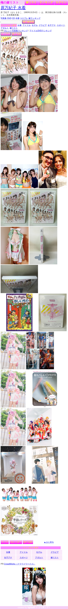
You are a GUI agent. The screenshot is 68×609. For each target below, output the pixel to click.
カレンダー (15, 542)
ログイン (61, 2)
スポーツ (61, 25)
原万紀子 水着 (13, 7)
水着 (17, 18)
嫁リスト (31, 2)
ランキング (46, 2)
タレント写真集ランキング (16, 31)
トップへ (5, 34)
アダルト (5, 28)
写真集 (4, 18)
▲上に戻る (49, 542)
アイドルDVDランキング (41, 31)
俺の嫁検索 (28, 22)
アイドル (27, 25)
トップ (4, 542)
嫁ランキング (34, 18)
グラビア (43, 25)
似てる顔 (16, 34)
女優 (19, 25)
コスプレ (24, 18)
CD (13, 18)
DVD (9, 18)
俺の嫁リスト (9, 2)
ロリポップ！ (44, 607)
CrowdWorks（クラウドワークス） (19, 564)
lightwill (31, 607)
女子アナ (52, 25)
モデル (35, 25)
